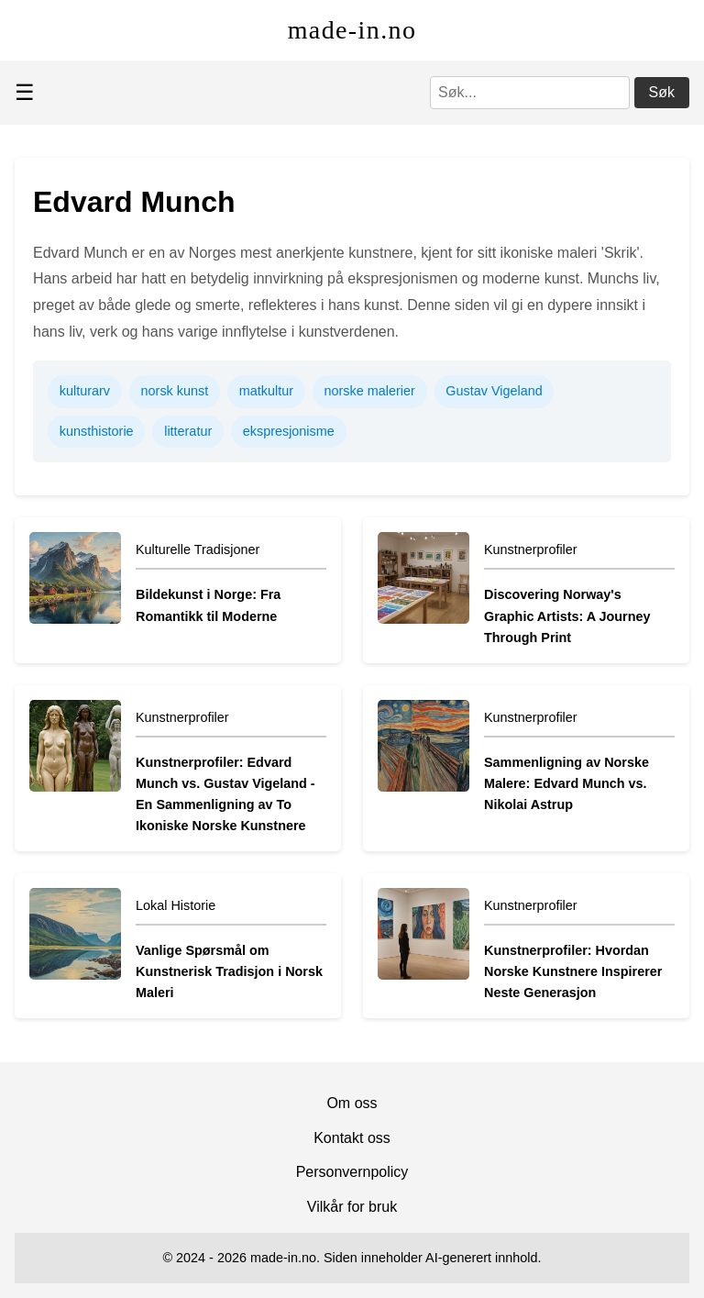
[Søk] (530, 92)
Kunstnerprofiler (531, 549)
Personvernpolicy (352, 1172)
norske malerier (369, 390)
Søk (662, 92)
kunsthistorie (97, 431)
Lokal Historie (175, 905)
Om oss (351, 1103)
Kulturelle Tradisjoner (197, 549)
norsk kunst (175, 390)
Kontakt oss (352, 1138)
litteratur (188, 431)
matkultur (266, 390)
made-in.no (352, 30)
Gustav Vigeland (494, 390)
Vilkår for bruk (352, 1207)
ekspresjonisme (289, 431)
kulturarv (85, 390)
